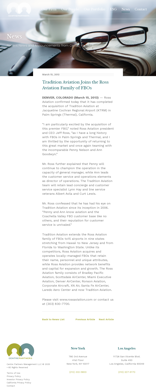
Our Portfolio (94, 9)
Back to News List (53, 319)
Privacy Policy (14, 376)
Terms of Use (13, 373)
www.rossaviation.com (76, 299)
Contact (141, 9)
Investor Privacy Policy (18, 379)
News (126, 9)
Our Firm (48, 9)
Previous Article (85, 319)
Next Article (106, 319)
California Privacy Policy (19, 382)
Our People (70, 9)
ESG (113, 9)
